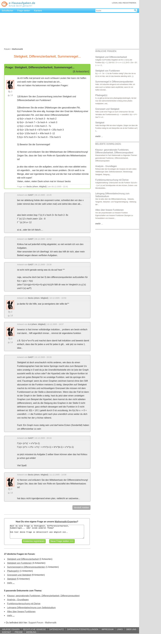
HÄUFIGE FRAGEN (11, 629)
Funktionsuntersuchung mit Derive (23, 603)
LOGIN (114, 3)
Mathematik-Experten (66, 521)
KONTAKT (6, 632)
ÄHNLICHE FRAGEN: (106, 51)
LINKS (120, 629)
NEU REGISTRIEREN (127, 3)
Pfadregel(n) (13, 571)
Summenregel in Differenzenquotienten (26, 567)
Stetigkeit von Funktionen (19, 563)
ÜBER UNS (131, 629)
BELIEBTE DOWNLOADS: (108, 144)
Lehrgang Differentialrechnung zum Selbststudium (31, 607)
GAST (30, 195)
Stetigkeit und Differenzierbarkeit (23, 559)
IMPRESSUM (107, 629)
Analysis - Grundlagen (18, 599)
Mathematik (50, 622)
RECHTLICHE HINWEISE (34, 629)
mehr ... (11, 583)
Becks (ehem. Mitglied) (37, 186)
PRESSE (19, 632)
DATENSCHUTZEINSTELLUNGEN (82, 629)
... (99, 136)
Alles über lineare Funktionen (21, 611)
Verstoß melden (81, 507)
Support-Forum (35, 622)
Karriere (38, 10)
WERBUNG (31, 632)
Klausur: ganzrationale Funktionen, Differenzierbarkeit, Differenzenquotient (43, 596)
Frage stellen (23, 10)
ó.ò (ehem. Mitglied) (36, 324)
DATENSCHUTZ (56, 629)
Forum (7, 49)
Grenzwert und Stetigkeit (19, 575)
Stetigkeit (11, 579)
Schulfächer (7, 10)
